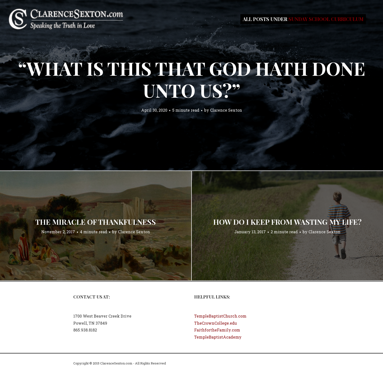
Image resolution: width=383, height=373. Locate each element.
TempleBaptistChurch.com (220, 316)
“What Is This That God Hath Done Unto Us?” (191, 79)
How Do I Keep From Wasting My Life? (287, 222)
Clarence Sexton (226, 110)
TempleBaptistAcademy (218, 337)
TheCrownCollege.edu (215, 323)
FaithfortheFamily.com (217, 329)
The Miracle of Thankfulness (95, 222)
